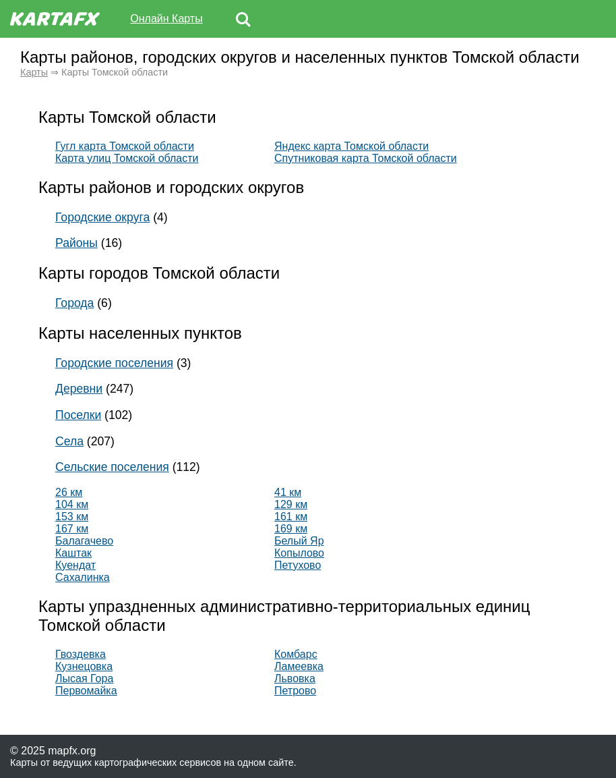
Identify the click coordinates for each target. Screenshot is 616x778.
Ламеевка (299, 666)
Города (74, 303)
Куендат (75, 565)
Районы (76, 243)
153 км (71, 516)
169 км (290, 528)
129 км (290, 504)
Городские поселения (114, 363)
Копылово (299, 553)
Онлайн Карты (166, 18)
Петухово (297, 565)
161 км (290, 516)
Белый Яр (299, 541)
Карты (34, 72)
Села (69, 441)
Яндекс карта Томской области (351, 146)
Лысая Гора (84, 678)
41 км (287, 492)
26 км (68, 492)
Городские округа (102, 217)
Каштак (73, 553)
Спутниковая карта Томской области (365, 158)
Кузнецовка (84, 666)
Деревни (78, 388)
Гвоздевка (80, 654)
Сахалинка (82, 577)
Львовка (294, 678)
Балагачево (84, 541)
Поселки (78, 415)
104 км (71, 504)
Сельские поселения (112, 467)
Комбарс (295, 654)
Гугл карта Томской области (124, 146)
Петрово (295, 690)
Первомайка (86, 690)
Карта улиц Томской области (127, 158)
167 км (71, 528)
